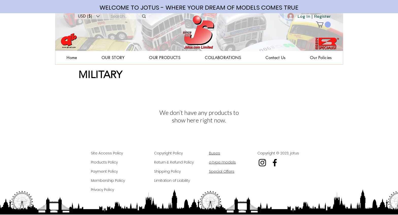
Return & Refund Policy (174, 162)
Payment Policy (104, 171)
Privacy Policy (102, 189)
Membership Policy (108, 180)
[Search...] (118, 16)
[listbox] (89, 16)
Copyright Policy (168, 153)
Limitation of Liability (172, 180)
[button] (89, 16)
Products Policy (104, 162)
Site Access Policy (107, 153)
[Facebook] (275, 163)
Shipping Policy (167, 171)
